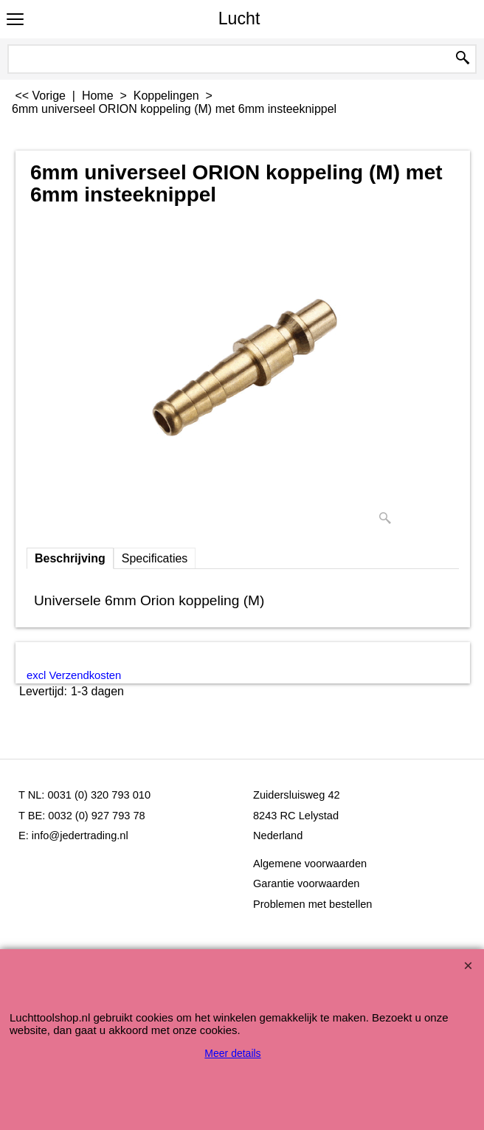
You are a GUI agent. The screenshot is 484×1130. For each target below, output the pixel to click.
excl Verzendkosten (74, 675)
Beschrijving (70, 558)
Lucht (239, 18)
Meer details (232, 1053)
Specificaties (155, 558)
